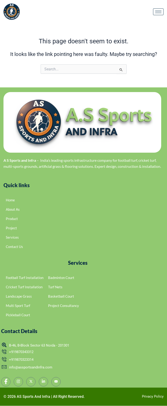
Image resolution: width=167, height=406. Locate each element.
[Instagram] (18, 381)
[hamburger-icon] (158, 11)
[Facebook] (5, 381)
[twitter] (31, 381)
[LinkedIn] (43, 381)
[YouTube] (56, 381)
